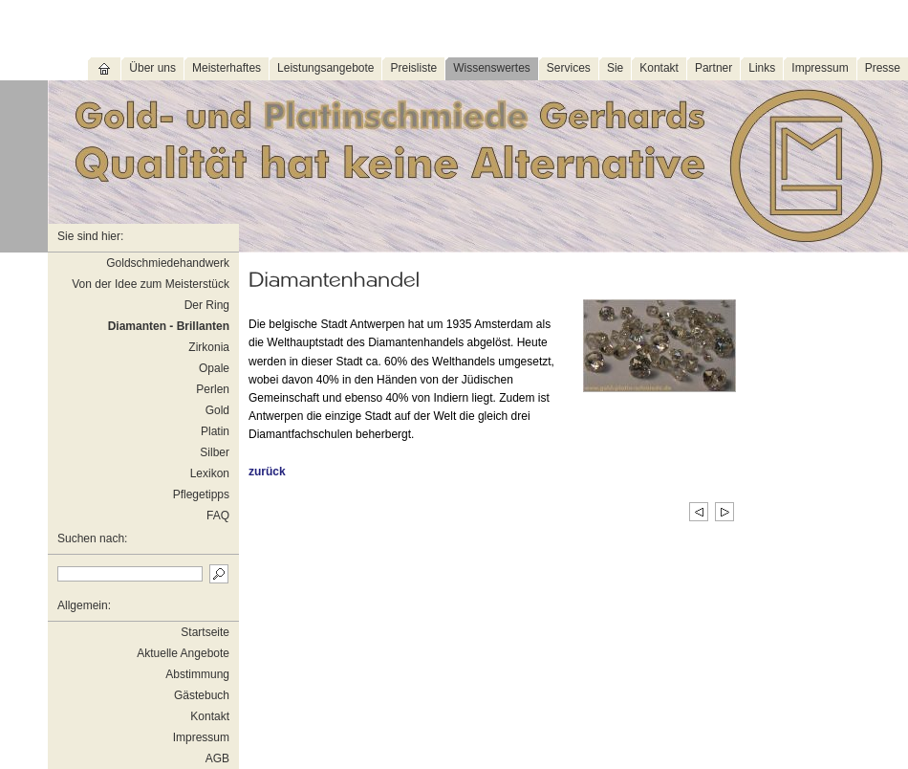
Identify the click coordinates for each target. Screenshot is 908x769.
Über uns (152, 68)
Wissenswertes (491, 68)
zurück (267, 471)
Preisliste (413, 68)
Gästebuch (201, 695)
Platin (215, 431)
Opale (214, 368)
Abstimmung (197, 674)
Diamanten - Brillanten (168, 326)
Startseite (205, 632)
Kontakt (659, 68)
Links (761, 68)
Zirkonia (208, 347)
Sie (615, 68)
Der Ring (206, 305)
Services (569, 68)
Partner (713, 68)
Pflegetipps (201, 494)
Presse (882, 68)
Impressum (819, 68)
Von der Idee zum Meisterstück (150, 284)
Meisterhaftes (226, 68)
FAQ (217, 515)
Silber (214, 452)
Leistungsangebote (325, 68)
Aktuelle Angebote (183, 653)
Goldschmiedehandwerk (167, 263)
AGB (217, 758)
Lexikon (209, 473)
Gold (217, 410)
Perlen (212, 389)
